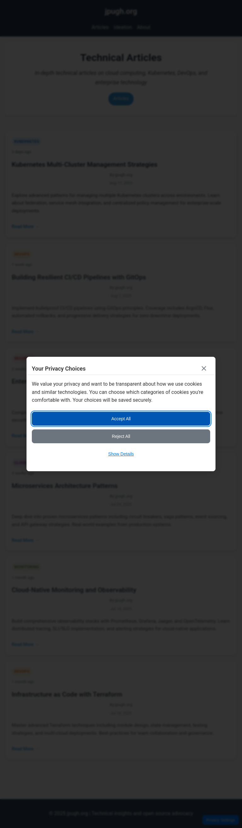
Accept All (120, 418)
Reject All (121, 436)
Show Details (121, 453)
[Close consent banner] (204, 368)
